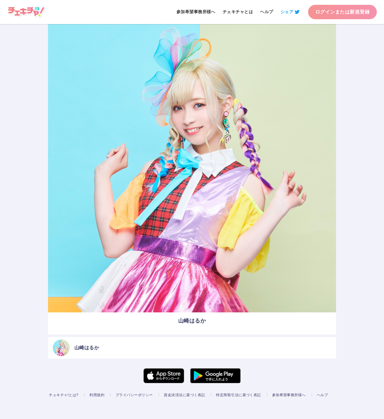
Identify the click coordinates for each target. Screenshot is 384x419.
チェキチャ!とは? (63, 395)
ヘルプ (266, 11)
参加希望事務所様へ (195, 11)
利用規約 (96, 395)
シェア (286, 11)
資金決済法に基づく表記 (184, 395)
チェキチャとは (238, 11)
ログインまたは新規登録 (342, 11)
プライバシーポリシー (134, 395)
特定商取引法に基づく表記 (238, 395)
